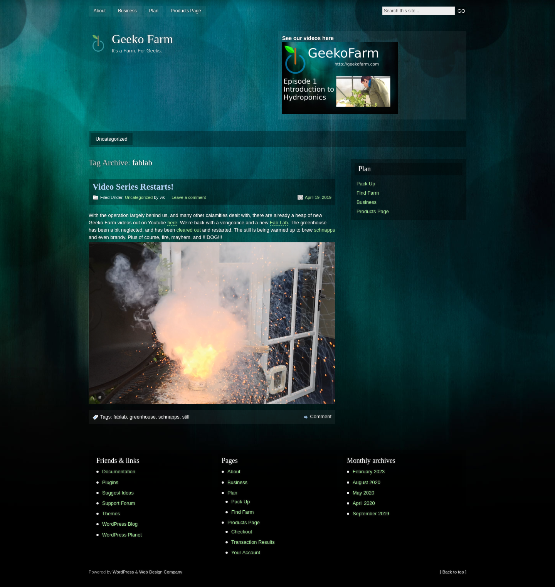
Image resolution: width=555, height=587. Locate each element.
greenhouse (143, 417)
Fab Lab (279, 222)
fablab (120, 417)
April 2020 (364, 503)
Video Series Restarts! (133, 187)
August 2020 (366, 482)
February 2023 (369, 471)
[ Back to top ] (453, 572)
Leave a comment (189, 197)
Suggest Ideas (118, 493)
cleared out (189, 230)
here (172, 222)
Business (127, 10)
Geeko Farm (142, 39)
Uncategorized (112, 139)
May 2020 (363, 493)
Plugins (110, 482)
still (185, 417)
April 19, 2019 (318, 197)
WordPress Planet (122, 535)
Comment (320, 416)
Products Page (186, 10)
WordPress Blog (120, 524)
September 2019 (371, 513)
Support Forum (118, 503)
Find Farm (368, 193)
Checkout (241, 532)
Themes (111, 513)
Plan (153, 10)
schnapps (324, 230)
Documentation (118, 471)
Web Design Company (160, 572)
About (100, 10)
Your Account (245, 552)
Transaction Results (253, 542)
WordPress (123, 572)
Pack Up (366, 184)
